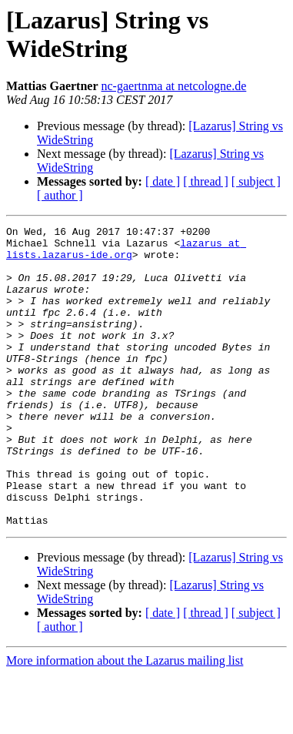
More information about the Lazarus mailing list (124, 720)
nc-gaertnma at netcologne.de (174, 85)
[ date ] (162, 181)
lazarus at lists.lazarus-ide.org (126, 254)
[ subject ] (256, 181)
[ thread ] (205, 181)
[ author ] (60, 195)
